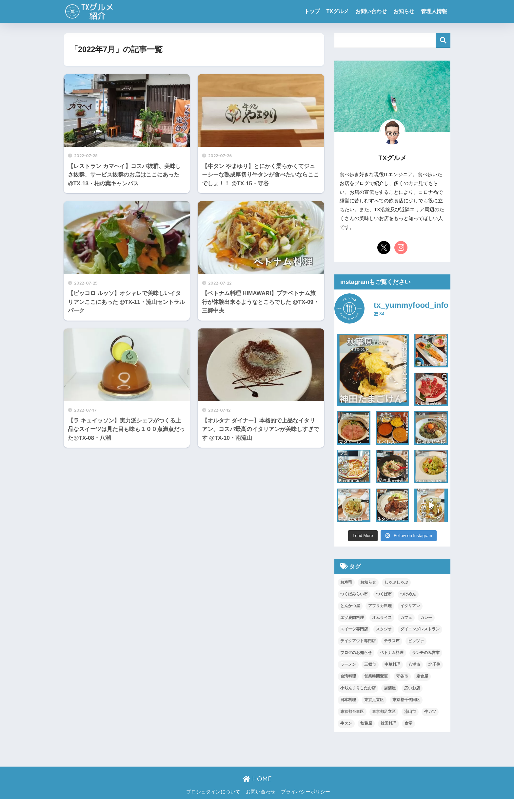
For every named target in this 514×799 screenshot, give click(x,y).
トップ (312, 11)
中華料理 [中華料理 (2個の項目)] (392, 664)
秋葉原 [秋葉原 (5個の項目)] (366, 723)
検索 (443, 40)
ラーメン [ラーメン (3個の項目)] (348, 664)
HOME (257, 779)
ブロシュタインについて (213, 791)
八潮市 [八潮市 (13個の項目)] (414, 664)
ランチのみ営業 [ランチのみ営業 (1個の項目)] (426, 652)
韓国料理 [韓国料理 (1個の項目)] (388, 723)
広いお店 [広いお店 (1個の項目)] (412, 688)
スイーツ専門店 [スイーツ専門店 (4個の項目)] (354, 629)
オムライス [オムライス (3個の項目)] (382, 617)
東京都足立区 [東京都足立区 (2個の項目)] (384, 711)
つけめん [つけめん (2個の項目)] (408, 594)
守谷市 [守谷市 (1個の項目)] (402, 676)
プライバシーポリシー (305, 791)
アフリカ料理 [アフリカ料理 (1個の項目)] (380, 606)
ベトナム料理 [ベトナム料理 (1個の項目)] (392, 652)
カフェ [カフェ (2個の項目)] (406, 617)
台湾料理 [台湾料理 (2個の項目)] (348, 676)
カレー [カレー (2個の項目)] (426, 617)
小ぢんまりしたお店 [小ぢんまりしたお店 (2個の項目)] (358, 688)
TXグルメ (337, 11)
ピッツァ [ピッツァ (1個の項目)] (416, 641)
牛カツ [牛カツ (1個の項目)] (430, 711)
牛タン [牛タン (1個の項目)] (346, 723)
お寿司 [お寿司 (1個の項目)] (346, 582)
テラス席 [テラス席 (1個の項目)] (392, 641)
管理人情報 (434, 11)
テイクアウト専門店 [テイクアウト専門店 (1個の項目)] (358, 641)
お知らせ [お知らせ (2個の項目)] (368, 582)
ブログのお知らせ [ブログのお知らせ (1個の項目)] (356, 652)
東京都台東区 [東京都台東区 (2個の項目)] (352, 711)
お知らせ (403, 11)
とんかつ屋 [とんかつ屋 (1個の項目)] (350, 606)
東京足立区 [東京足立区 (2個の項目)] (374, 699)
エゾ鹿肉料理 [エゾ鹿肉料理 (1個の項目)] (352, 617)
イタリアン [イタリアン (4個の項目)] (410, 606)
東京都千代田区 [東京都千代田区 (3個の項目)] (406, 699)
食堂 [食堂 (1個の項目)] (408, 723)
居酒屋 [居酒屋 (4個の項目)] (390, 688)
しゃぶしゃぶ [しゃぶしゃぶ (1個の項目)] (396, 582)
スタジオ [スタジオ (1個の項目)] (384, 629)
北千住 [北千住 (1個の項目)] (434, 664)
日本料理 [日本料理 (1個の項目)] (348, 699)
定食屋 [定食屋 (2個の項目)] (422, 676)
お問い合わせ (371, 11)
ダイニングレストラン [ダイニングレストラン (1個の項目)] (420, 629)
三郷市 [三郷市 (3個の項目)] (370, 664)
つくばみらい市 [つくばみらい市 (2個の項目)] (354, 594)
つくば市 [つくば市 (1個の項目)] (384, 594)
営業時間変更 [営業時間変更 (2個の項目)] (376, 676)
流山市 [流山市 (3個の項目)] (410, 711)
